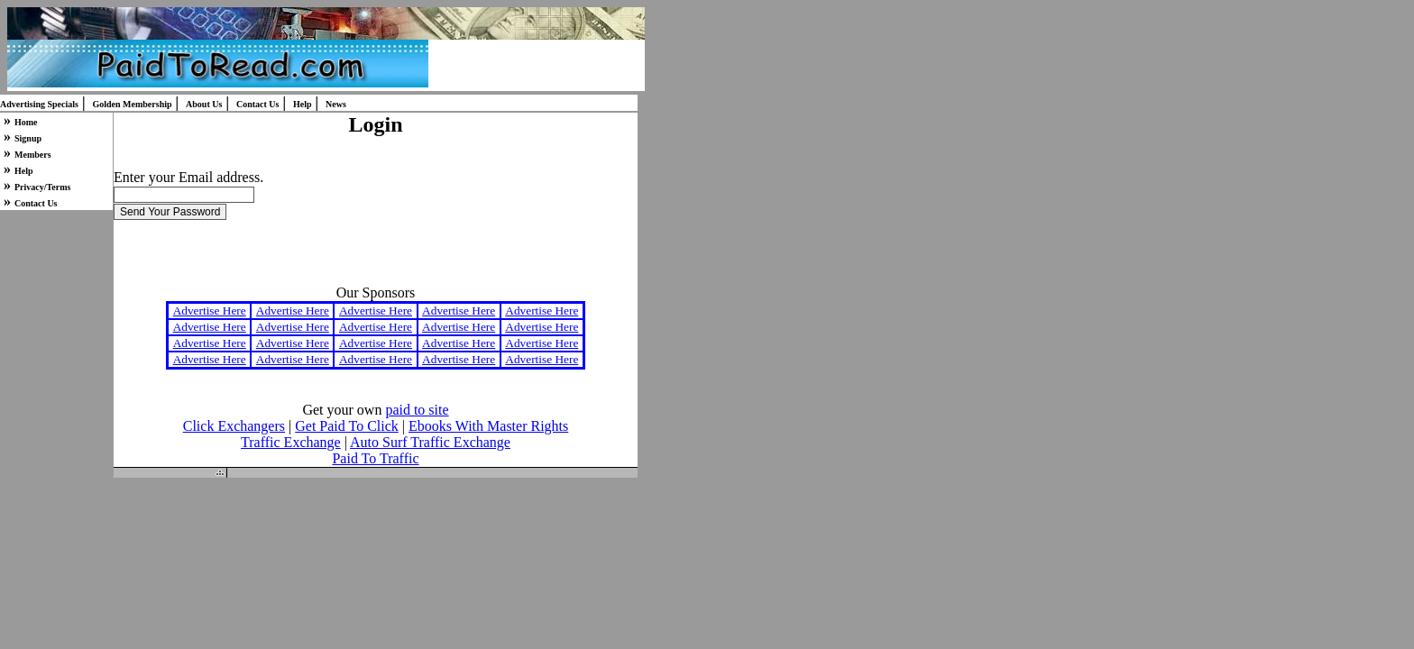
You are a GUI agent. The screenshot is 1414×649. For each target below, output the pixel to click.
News (336, 104)
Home (26, 122)
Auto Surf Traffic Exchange (430, 442)
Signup (27, 138)
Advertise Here (209, 310)
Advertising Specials (39, 104)
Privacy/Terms (42, 187)
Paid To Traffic (375, 458)
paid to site (416, 409)
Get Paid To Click (347, 426)
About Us (204, 104)
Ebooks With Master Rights (488, 426)
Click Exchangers (234, 426)
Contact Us (258, 104)
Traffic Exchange (291, 442)
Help (302, 104)
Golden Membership (131, 104)
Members (32, 155)
